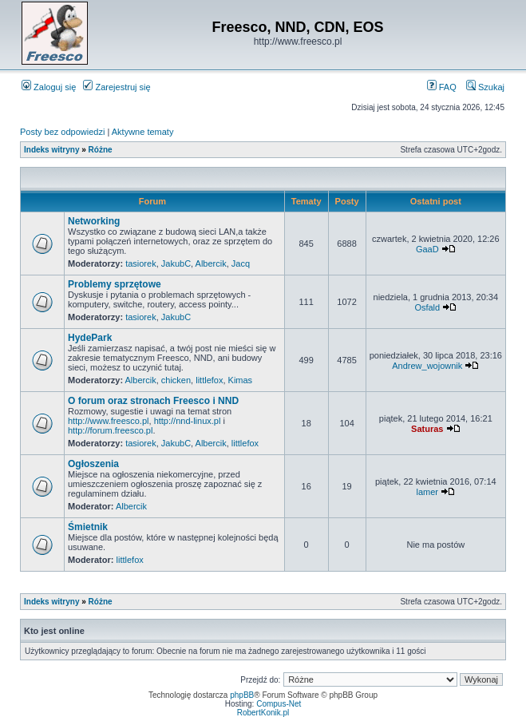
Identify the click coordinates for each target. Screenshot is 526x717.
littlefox (209, 380)
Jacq (240, 263)
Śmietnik (88, 527)
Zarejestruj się (116, 87)
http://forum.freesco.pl (110, 430)
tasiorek (140, 263)
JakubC (176, 263)
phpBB (242, 695)
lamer (428, 492)
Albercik (211, 263)
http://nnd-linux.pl (187, 421)
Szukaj (485, 87)
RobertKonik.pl (263, 712)
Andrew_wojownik (427, 365)
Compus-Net (278, 703)
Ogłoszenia (93, 463)
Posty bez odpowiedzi (62, 132)
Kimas (240, 380)
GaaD (427, 249)
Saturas (427, 429)
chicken (176, 380)
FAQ (442, 87)
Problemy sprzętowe (114, 284)
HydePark (90, 337)
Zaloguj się (49, 87)
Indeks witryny (51, 149)
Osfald (427, 307)
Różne (101, 149)
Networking (94, 221)
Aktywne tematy (143, 132)
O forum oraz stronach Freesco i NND (153, 400)
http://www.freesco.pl (108, 421)
